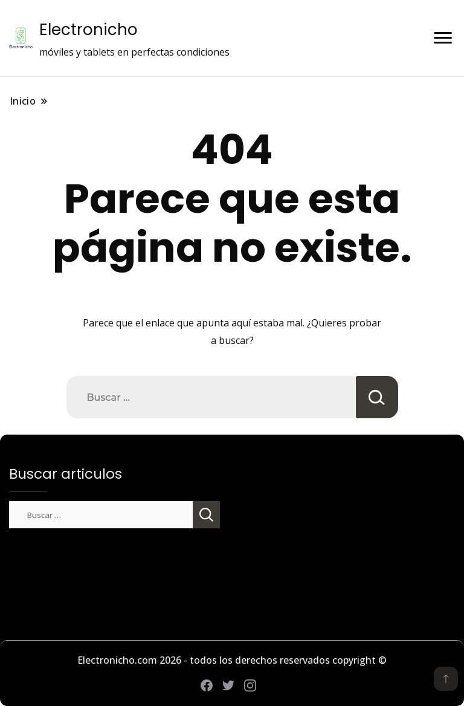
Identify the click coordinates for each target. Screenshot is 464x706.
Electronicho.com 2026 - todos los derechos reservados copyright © (232, 660)
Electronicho (88, 29)
